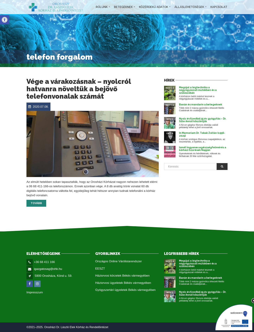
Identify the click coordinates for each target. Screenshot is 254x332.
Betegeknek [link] (123, 7)
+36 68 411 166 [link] (44, 262)
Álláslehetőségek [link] (189, 7)
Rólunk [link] (102, 7)
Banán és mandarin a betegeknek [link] (200, 104)
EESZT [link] (100, 268)
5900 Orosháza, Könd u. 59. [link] (53, 275)
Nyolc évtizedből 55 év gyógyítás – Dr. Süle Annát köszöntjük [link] (202, 120)
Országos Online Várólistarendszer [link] (118, 261)
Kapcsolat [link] (218, 7)
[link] (4, 19)
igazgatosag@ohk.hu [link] (48, 269)
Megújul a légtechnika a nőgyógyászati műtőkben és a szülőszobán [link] (198, 90)
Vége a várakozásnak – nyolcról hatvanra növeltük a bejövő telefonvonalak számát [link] (78, 88)
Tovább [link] (36, 203)
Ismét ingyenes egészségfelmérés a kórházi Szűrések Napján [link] (202, 148)
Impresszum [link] (34, 292)
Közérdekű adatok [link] (153, 7)
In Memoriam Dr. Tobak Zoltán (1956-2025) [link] (202, 134)
